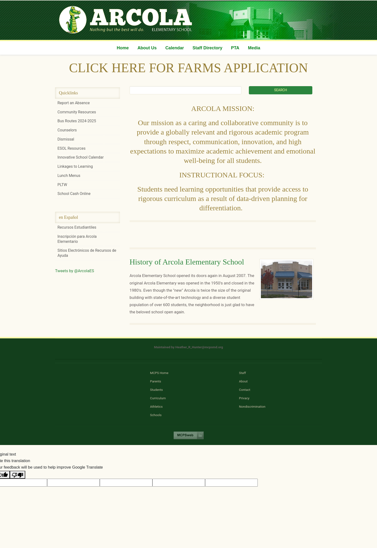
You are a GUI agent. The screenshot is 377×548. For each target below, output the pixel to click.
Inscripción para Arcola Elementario (77, 239)
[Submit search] (280, 90)
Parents (155, 381)
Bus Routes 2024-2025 (76, 121)
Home (123, 47)
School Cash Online (73, 193)
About (243, 381)
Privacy (244, 398)
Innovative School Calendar (80, 157)
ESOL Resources (71, 148)
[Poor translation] (17, 475)
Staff (242, 373)
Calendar (174, 47)
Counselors (67, 130)
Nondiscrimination (252, 406)
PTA (235, 47)
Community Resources (76, 112)
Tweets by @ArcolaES (74, 270)
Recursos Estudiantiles (76, 227)
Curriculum (158, 398)
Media (254, 47)
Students (156, 390)
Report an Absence (73, 103)
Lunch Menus (68, 175)
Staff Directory (207, 47)
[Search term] (185, 90)
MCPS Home (159, 373)
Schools (156, 415)
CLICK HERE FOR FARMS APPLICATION (188, 67)
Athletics (156, 406)
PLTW (62, 184)
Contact (244, 390)
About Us (147, 47)
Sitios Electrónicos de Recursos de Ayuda (86, 253)
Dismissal (65, 139)
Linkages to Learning (75, 166)
